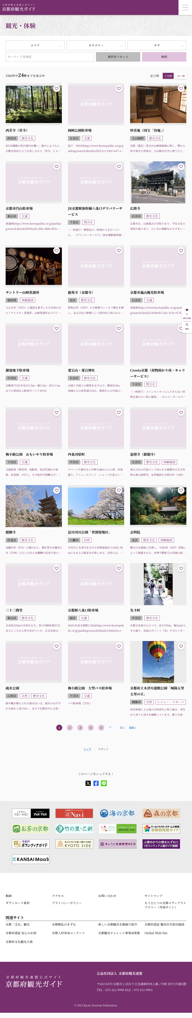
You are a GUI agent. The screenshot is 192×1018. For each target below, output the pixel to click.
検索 (164, 57)
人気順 (168, 76)
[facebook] (96, 783)
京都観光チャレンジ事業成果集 (119, 933)
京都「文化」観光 (18, 924)
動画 (9, 896)
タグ (157, 45)
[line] (104, 783)
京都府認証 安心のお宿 (21, 933)
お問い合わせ (107, 896)
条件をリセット (118, 57)
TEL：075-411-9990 (110, 990)
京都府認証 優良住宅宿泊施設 (164, 924)
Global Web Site (156, 933)
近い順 (181, 76)
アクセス (58, 896)
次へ (122, 727)
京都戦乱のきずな (64, 924)
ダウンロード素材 (18, 903)
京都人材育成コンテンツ (68, 933)
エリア (35, 45)
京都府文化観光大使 (19, 942)
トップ (87, 748)
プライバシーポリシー (67, 903)
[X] (88, 783)
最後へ (132, 727)
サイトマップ (153, 896)
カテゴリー (95, 45)
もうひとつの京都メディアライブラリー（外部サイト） (165, 905)
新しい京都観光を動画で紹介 (117, 924)
